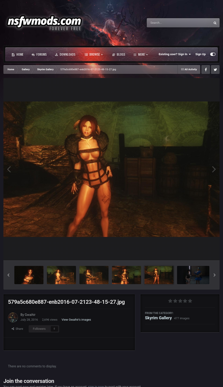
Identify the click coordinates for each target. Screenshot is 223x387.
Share (17, 328)
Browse (93, 54)
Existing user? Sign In (175, 54)
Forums (39, 54)
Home (18, 54)
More (140, 54)
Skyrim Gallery (158, 317)
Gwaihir (30, 315)
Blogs (118, 54)
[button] (8, 275)
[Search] (167, 22)
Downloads (65, 54)
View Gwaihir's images (76, 319)
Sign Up (200, 54)
